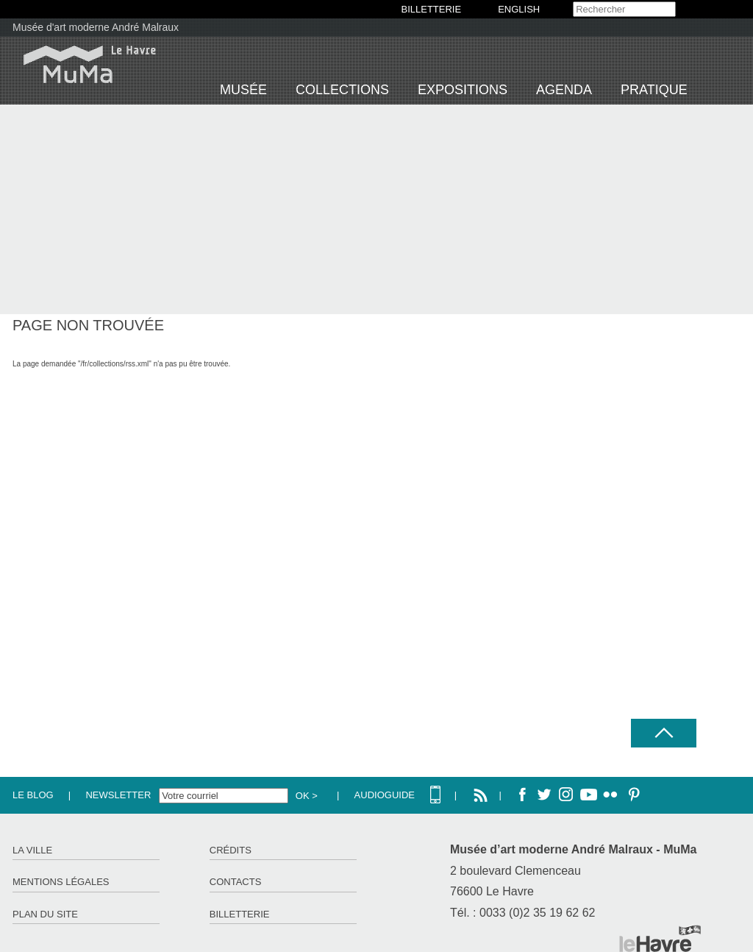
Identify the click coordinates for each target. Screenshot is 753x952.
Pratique (654, 89)
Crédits (230, 850)
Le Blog (33, 794)
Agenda (564, 89)
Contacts (236, 881)
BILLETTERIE (432, 9)
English (519, 9)
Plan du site (45, 914)
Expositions (462, 89)
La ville (32, 850)
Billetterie (240, 914)
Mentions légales (61, 881)
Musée (243, 89)
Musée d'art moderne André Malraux (96, 27)
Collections (342, 89)
